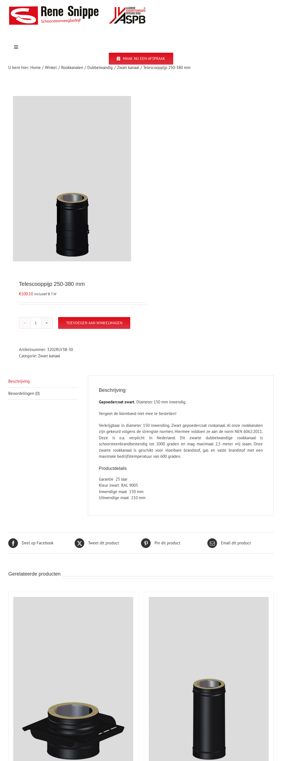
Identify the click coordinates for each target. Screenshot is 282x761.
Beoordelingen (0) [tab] (24, 393)
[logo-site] (77, 7)
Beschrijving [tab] (19, 381)
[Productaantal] (35, 322)
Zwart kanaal (49, 355)
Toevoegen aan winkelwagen (94, 322)
